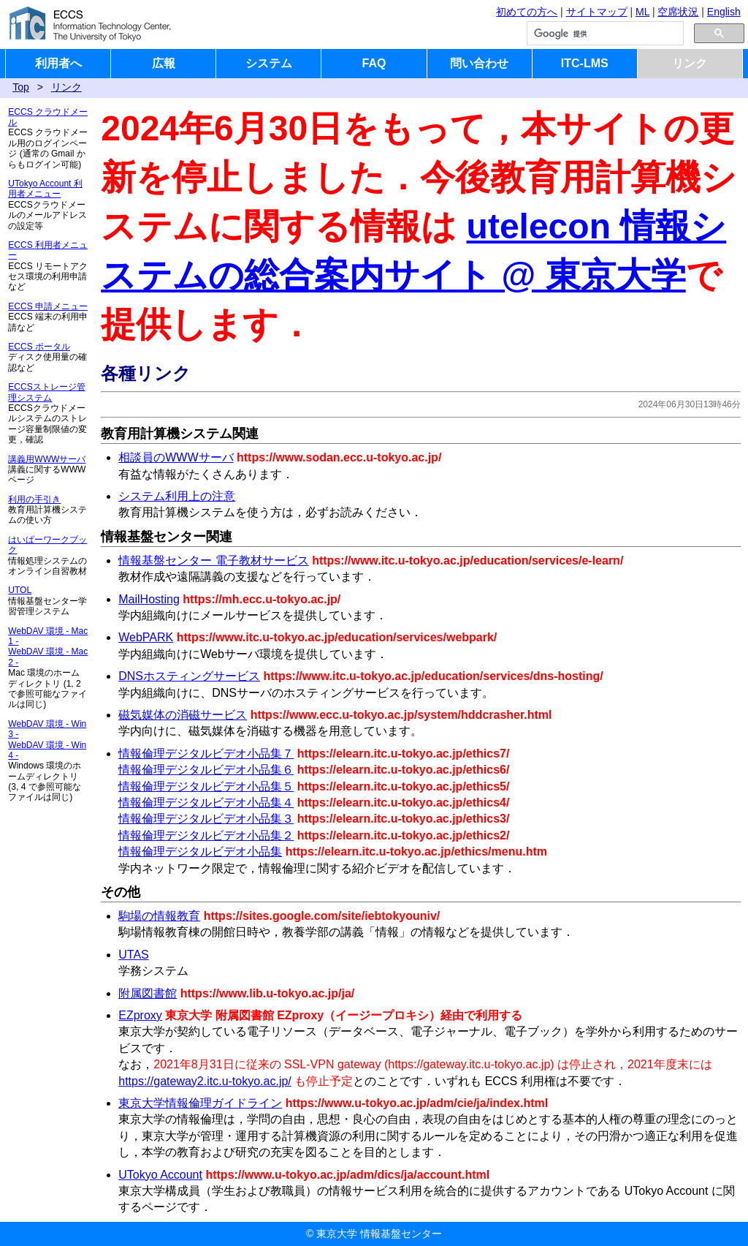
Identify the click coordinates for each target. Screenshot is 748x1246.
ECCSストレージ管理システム (46, 392)
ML (642, 12)
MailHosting (149, 599)
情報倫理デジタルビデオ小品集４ (206, 802)
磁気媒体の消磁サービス (182, 715)
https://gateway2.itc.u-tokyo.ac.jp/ (204, 1081)
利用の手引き (34, 499)
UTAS (133, 954)
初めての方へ (526, 12)
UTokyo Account (160, 1174)
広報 (163, 63)
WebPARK (145, 637)
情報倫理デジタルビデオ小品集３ (206, 818)
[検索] (603, 33)
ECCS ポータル (39, 346)
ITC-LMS (584, 63)
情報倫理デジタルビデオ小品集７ (206, 753)
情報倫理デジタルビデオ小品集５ (206, 786)
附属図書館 (147, 993)
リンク (689, 63)
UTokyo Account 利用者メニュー (45, 188)
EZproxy (140, 1015)
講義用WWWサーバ (46, 459)
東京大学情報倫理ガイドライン (200, 1103)
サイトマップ (596, 12)
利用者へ (58, 63)
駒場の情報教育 (159, 916)
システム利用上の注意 (176, 496)
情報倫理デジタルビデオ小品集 (200, 851)
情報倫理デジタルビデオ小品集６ (206, 769)
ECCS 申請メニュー (48, 306)
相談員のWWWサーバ (175, 457)
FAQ (374, 63)
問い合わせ (479, 63)
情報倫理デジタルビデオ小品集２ (206, 835)
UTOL (19, 590)
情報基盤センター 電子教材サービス (213, 560)
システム (268, 63)
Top (20, 87)
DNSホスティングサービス (189, 676)
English (724, 12)
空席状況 (677, 12)
